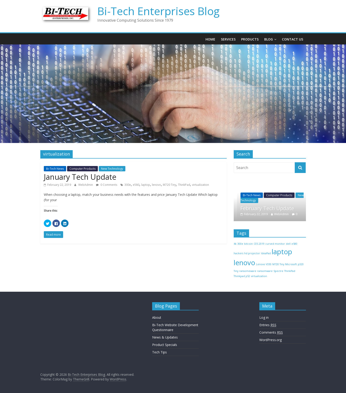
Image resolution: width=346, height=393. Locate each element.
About (156, 317)
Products (250, 39)
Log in (264, 317)
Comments (271, 332)
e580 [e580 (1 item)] (294, 243)
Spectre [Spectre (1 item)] (278, 271)
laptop (145, 185)
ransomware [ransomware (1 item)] (265, 271)
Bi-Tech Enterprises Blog (158, 11)
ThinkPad (184, 185)
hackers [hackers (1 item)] (238, 253)
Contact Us (292, 39)
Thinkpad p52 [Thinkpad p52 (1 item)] (242, 276)
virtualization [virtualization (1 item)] (259, 276)
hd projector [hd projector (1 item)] (252, 253)
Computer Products (82, 169)
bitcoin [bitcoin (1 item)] (248, 243)
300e (127, 185)
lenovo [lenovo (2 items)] (244, 262)
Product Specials (164, 344)
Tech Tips (159, 352)
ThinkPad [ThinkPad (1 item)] (289, 271)
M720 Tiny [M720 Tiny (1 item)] (278, 264)
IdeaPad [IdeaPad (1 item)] (266, 253)
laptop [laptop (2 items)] (282, 251)
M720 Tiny (169, 185)
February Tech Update (276, 208)
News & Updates (165, 337)
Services (228, 39)
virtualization (200, 185)
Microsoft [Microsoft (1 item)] (291, 264)
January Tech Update (80, 177)
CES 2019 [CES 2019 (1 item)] (259, 243)
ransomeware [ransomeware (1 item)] (247, 271)
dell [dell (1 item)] (288, 243)
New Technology (112, 169)
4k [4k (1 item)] (235, 243)
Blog (268, 39)
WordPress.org (270, 340)
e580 (136, 185)
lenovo (156, 185)
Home (210, 39)
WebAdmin (86, 185)
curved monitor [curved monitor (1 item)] (275, 243)
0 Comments (106, 185)
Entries (267, 325)
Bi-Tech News (55, 169)
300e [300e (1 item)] (240, 243)
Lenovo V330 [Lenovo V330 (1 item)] (263, 264)
